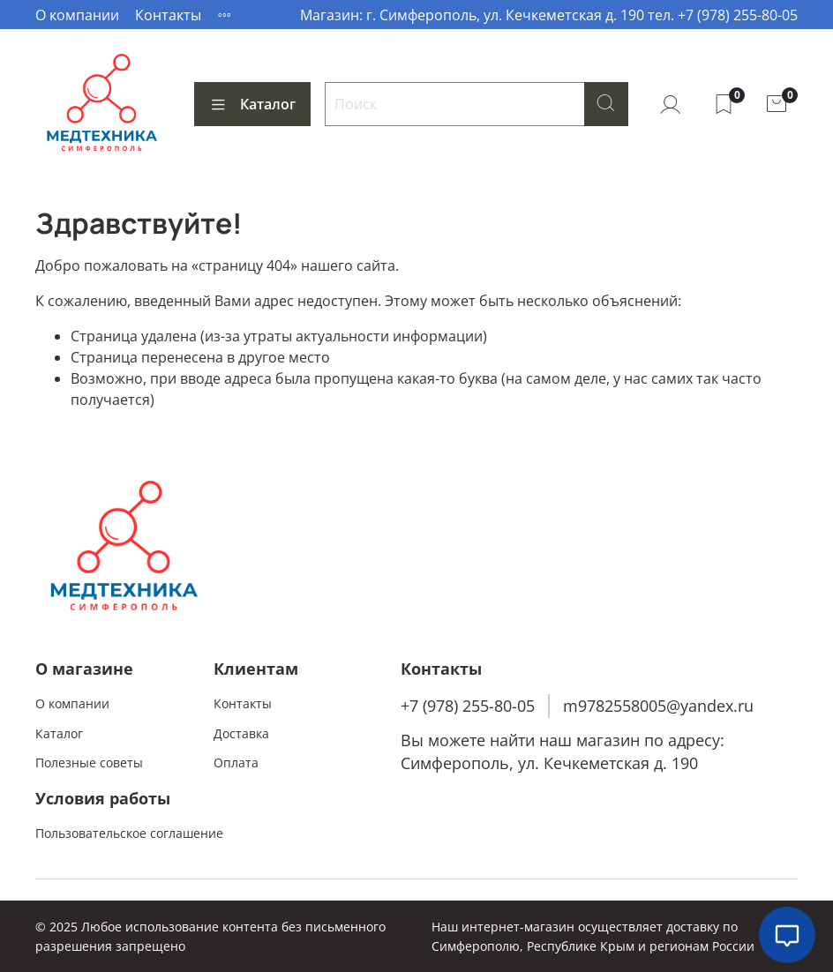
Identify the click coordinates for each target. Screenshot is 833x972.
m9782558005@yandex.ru (658, 705)
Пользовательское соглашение (129, 833)
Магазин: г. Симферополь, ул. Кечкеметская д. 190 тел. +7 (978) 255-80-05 (549, 15)
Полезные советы (89, 762)
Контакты (168, 15)
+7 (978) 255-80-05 (468, 705)
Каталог (252, 104)
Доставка (241, 733)
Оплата (236, 762)
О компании (77, 15)
